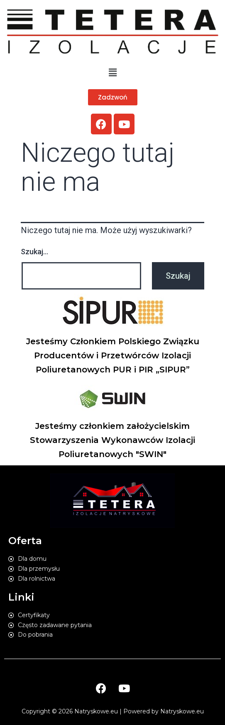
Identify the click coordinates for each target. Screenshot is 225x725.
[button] (112, 97)
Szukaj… (34, 251)
